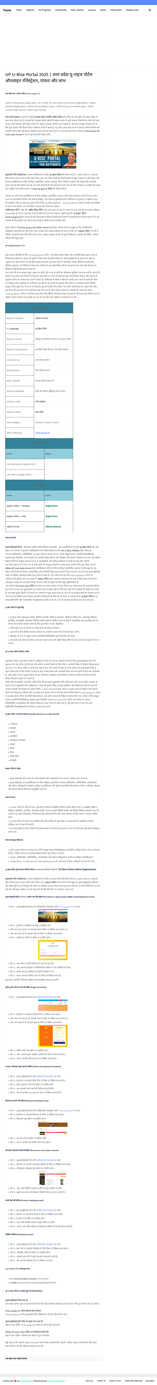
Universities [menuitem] (116, 10)
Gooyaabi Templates (56, 1381)
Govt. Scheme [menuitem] (77, 10)
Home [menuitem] (19, 10)
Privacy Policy (115, 1381)
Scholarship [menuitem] (60, 10)
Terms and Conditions (133, 1381)
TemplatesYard (26, 1381)
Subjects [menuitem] (30, 10)
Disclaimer (149, 1381)
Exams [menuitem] (103, 10)
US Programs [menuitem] (45, 10)
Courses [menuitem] (92, 10)
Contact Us (101, 1381)
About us (89, 1381)
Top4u (7, 10)
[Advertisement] (78, 40)
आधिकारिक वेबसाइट (44, 997)
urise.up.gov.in (42, 433)
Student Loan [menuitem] (132, 10)
